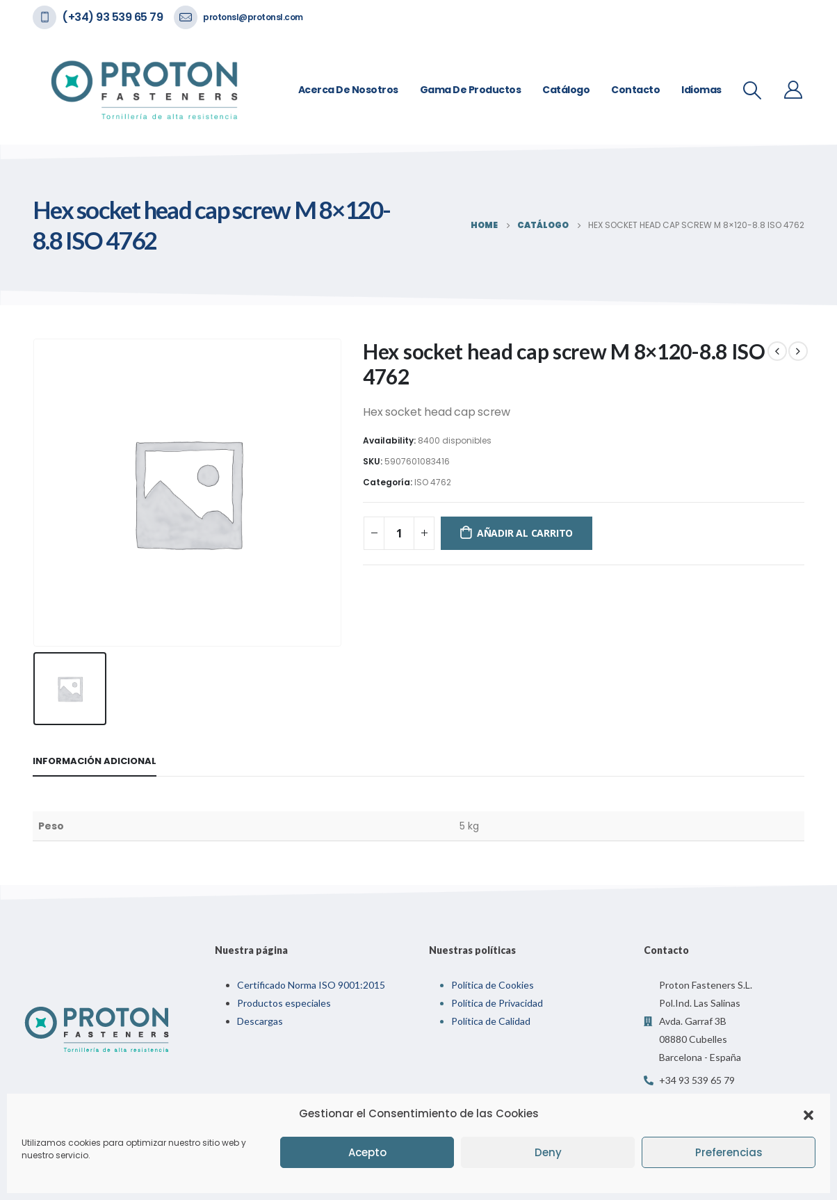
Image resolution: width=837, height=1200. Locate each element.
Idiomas (701, 90)
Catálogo (566, 90)
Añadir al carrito (525, 533)
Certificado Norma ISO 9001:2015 (311, 985)
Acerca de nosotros (348, 90)
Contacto (635, 90)
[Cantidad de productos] (399, 533)
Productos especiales (284, 1003)
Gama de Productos (470, 90)
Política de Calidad (490, 1021)
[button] (808, 1114)
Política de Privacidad (497, 1003)
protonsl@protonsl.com (253, 17)
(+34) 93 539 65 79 (112, 17)
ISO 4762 (432, 482)
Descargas (260, 1021)
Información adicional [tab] (94, 761)
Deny (548, 1152)
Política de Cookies (492, 985)
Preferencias (729, 1152)
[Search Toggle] (752, 90)
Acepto (367, 1152)
